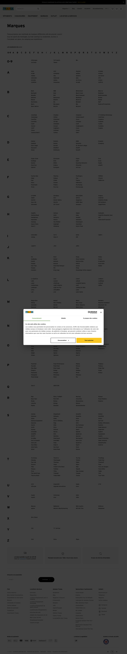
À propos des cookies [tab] (90, 318)
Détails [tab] (63, 318)
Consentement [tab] (36, 318)
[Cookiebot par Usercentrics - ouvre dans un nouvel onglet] (89, 312)
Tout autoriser (89, 340)
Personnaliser (63, 340)
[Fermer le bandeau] (101, 312)
